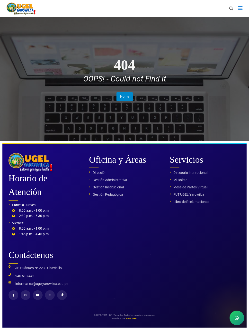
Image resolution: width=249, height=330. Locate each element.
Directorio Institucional (190, 173)
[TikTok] (62, 295)
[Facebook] (13, 295)
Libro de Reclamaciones (191, 202)
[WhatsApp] (25, 295)
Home (124, 96)
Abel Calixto (131, 318)
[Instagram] (50, 295)
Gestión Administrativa (110, 180)
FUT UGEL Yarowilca (188, 194)
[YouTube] (38, 295)
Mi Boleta (180, 180)
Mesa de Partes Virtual (190, 187)
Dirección (100, 173)
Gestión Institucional (108, 187)
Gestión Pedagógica (108, 194)
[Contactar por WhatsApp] (237, 318)
